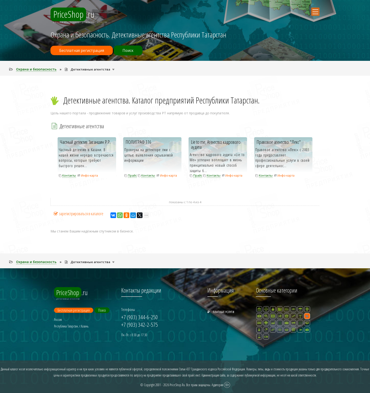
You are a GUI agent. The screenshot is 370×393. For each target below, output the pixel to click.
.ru (73, 15)
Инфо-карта (89, 175)
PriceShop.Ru (177, 384)
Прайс (132, 175)
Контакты (69, 175)
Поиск (131, 50)
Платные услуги (220, 312)
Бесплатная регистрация (83, 50)
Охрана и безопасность (36, 69)
